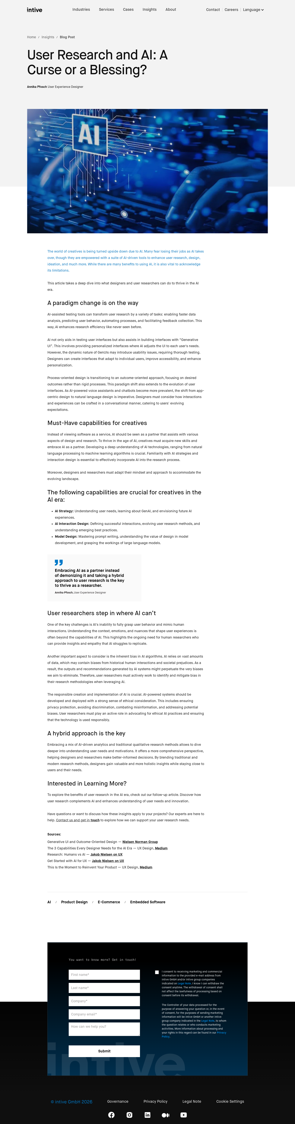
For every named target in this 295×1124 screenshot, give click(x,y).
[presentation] (183, 1051)
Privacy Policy (155, 1102)
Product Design (74, 902)
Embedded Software (147, 902)
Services (106, 10)
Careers (231, 10)
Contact (213, 10)
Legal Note (184, 983)
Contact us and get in (78, 820)
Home (31, 37)
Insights (150, 10)
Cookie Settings (230, 1102)
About (171, 10)
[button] (255, 10)
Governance (117, 1102)
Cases (128, 10)
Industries (81, 10)
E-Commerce (109, 902)
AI (49, 902)
